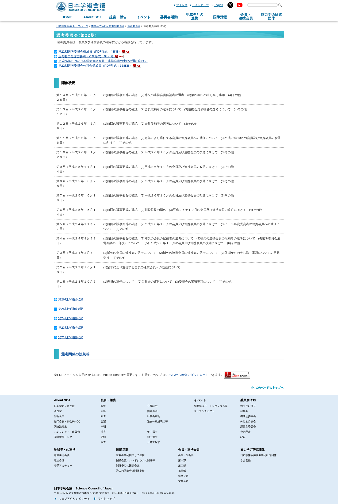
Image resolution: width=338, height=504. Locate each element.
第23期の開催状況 (70, 327)
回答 (103, 411)
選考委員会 (133, 26)
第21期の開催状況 (70, 337)
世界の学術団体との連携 (130, 455)
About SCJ (92, 17)
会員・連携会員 (189, 449)
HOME (66, 17)
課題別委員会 (248, 426)
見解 (103, 436)
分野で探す (153, 442)
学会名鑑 (245, 460)
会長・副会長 (186, 455)
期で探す (152, 436)
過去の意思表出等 (157, 421)
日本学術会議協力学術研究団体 (258, 455)
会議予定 (245, 431)
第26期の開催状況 (70, 299)
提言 (103, 431)
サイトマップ (200, 5)
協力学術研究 (271, 16)
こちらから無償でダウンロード (187, 375)
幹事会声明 (153, 416)
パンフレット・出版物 (67, 431)
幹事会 (244, 411)
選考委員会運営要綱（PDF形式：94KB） (86, 56)
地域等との (194, 16)
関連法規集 (60, 426)
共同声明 (152, 411)
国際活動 (220, 17)
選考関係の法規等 (75, 354)
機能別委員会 (248, 416)
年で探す (152, 431)
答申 (103, 405)
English (218, 5)
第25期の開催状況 (70, 309)
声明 (103, 426)
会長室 (58, 411)
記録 (243, 436)
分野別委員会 (248, 421)
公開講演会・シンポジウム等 (210, 405)
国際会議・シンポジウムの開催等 (135, 460)
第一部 (182, 460)
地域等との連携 (64, 449)
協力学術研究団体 (252, 449)
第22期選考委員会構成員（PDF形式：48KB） (89, 51)
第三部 (182, 470)
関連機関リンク (63, 436)
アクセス (181, 5)
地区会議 (59, 460)
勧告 (103, 416)
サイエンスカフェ (204, 411)
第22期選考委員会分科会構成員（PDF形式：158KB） (95, 65)
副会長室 (59, 416)
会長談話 (152, 405)
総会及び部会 (248, 405)
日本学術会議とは (64, 405)
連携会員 (183, 475)
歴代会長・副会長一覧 (67, 421)
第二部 (182, 465)
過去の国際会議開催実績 (130, 470)
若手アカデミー (63, 465)
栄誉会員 (183, 481)
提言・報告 (118, 17)
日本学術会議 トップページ (72, 26)
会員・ (246, 16)
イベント (143, 17)
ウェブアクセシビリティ (74, 498)
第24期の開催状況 (70, 318)
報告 (103, 442)
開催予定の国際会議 (127, 465)
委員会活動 (169, 17)
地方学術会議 (61, 455)
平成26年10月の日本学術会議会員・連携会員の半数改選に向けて (103, 61)
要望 (103, 421)
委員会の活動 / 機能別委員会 (107, 26)
